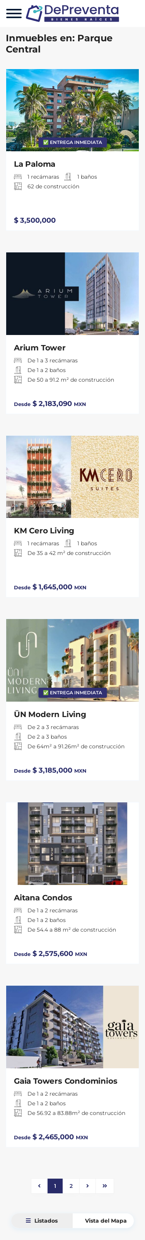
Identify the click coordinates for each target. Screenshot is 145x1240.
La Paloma (34, 164)
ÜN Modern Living (50, 714)
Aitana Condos (43, 897)
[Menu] (14, 13)
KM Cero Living (44, 530)
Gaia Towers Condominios (65, 1081)
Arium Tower (40, 347)
